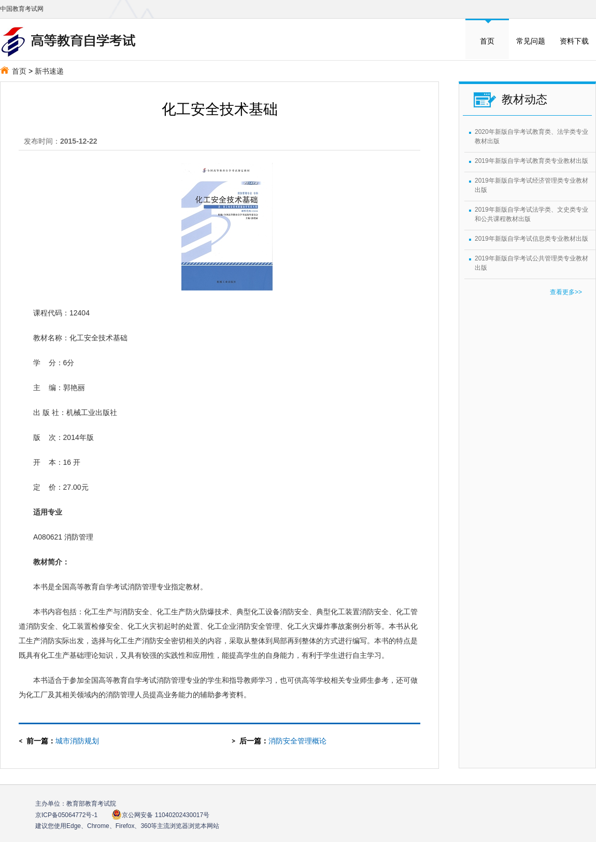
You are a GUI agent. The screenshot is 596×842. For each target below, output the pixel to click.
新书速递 (49, 71)
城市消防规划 (77, 741)
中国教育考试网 (22, 8)
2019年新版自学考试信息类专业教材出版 (531, 238)
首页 (487, 41)
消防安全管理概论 (297, 741)
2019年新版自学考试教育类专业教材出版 (531, 160)
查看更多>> (566, 292)
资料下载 (574, 41)
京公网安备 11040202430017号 (160, 815)
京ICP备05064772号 (66, 815)
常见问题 (530, 41)
